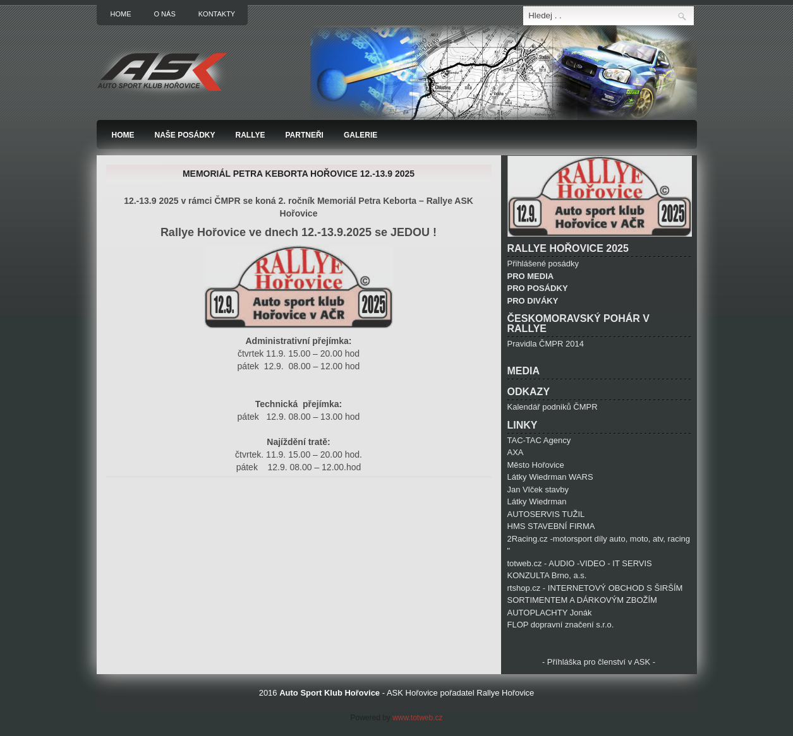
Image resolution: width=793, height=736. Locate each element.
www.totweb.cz (416, 717)
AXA (515, 452)
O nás (165, 14)
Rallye (250, 135)
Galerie (360, 135)
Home (121, 14)
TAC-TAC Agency (539, 440)
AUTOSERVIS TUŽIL (546, 514)
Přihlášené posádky (543, 263)
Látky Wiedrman (538, 477)
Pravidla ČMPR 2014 (545, 343)
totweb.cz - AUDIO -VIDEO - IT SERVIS (579, 563)
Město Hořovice (535, 465)
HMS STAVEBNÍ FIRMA (551, 526)
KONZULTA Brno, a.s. (547, 575)
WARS (581, 477)
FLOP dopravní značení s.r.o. (560, 624)
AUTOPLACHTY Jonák (549, 612)
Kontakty (216, 14)
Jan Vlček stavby (538, 489)
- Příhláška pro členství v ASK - (598, 662)
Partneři (304, 135)
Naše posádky (185, 135)
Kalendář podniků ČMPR (552, 407)
